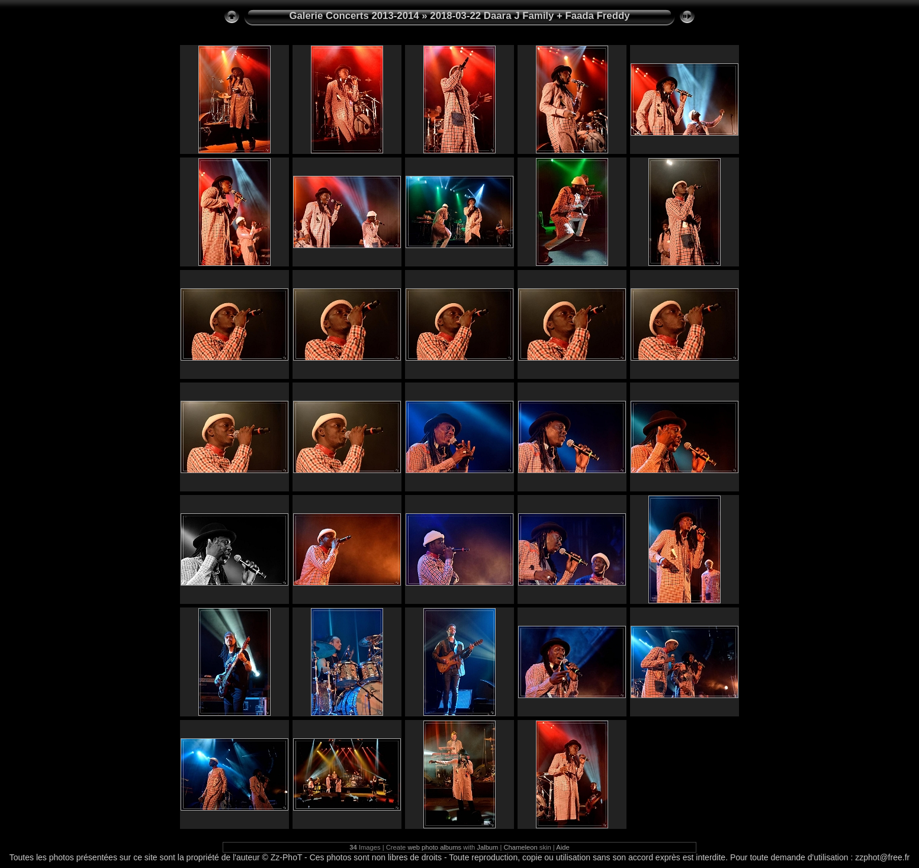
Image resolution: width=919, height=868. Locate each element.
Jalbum (487, 847)
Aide (562, 847)
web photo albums (434, 847)
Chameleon (521, 847)
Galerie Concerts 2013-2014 (354, 15)
